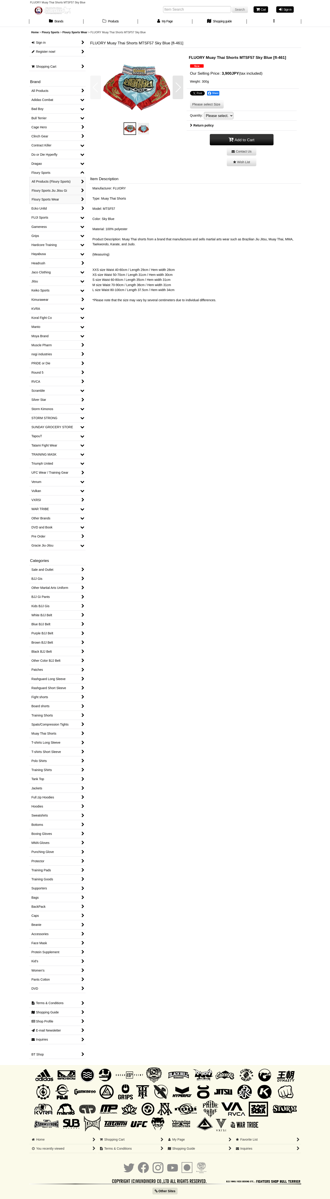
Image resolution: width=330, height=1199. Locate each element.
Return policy (202, 125)
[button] (274, 22)
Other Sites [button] (165, 1191)
